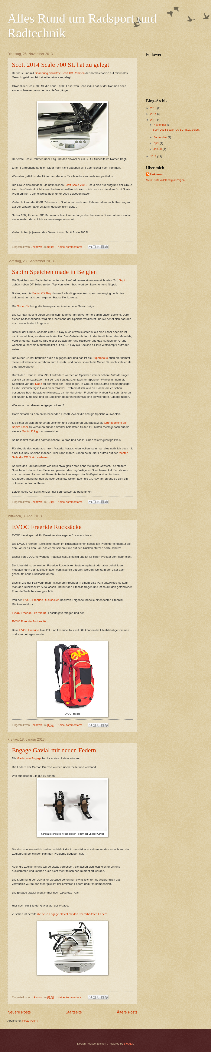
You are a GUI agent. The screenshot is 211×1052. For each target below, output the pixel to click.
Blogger (128, 1043)
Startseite (74, 1012)
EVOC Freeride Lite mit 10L (29, 612)
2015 (153, 108)
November (160, 124)
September (160, 137)
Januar (158, 149)
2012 (153, 156)
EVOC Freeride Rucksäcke (47, 526)
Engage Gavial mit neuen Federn (54, 750)
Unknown (156, 174)
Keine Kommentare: (70, 246)
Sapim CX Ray (41, 293)
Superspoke (100, 357)
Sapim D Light (31, 431)
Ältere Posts (127, 1012)
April (156, 143)
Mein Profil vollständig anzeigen (165, 180)
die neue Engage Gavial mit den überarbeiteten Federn (72, 914)
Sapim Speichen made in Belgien (54, 271)
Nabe (38, 383)
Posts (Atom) (30, 1020)
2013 (153, 119)
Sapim (123, 280)
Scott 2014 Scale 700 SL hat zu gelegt (60, 64)
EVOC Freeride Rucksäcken (41, 600)
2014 (153, 113)
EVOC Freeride (29, 630)
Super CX (23, 306)
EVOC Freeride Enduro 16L (29, 621)
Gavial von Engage (29, 758)
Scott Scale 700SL (76, 185)
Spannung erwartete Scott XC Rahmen (59, 73)
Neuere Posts (19, 1012)
